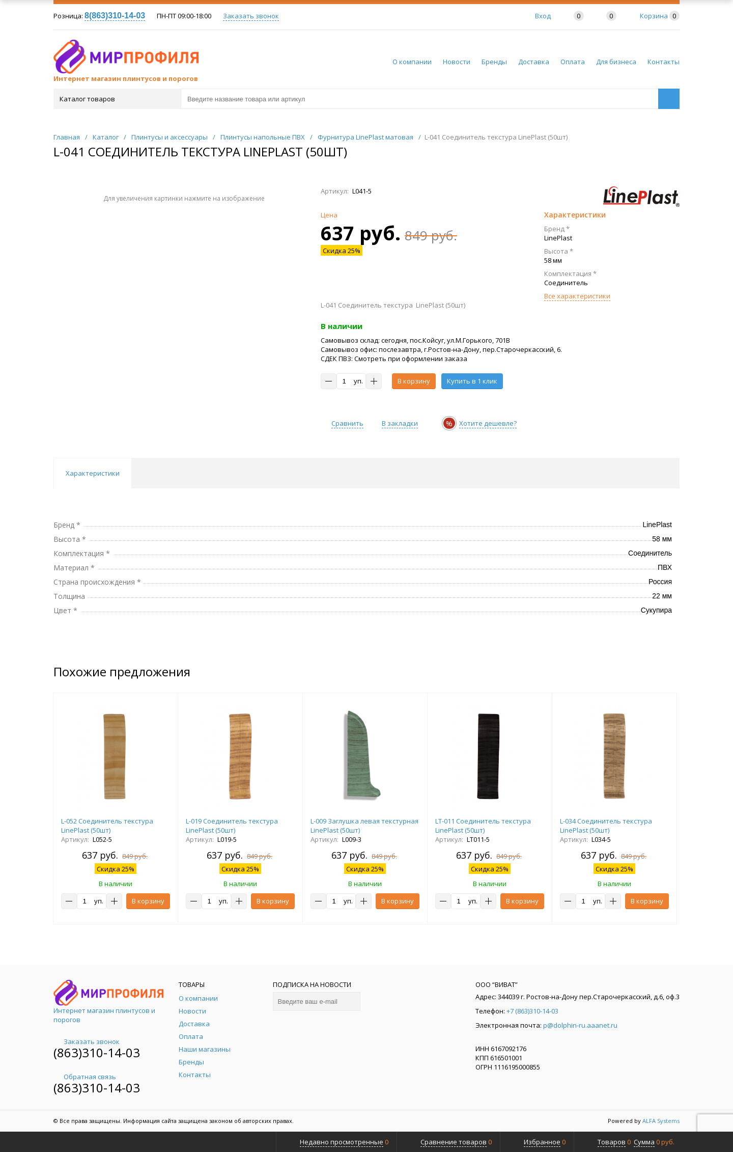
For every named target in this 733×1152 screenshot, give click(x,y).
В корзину (414, 381)
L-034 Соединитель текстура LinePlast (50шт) (606, 825)
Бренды (494, 61)
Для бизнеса (616, 61)
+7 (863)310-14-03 (532, 1011)
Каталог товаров (116, 98)
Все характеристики (577, 295)
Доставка (533, 61)
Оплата (572, 61)
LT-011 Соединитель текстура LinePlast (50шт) (483, 825)
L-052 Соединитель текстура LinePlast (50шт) (107, 825)
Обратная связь (84, 1076)
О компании (412, 61)
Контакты (663, 61)
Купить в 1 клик (472, 381)
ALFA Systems (661, 1120)
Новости (456, 61)
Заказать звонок (251, 15)
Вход (543, 15)
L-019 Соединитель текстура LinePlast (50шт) (232, 825)
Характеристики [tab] (93, 473)
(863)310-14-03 (96, 1052)
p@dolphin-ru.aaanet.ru (580, 1025)
